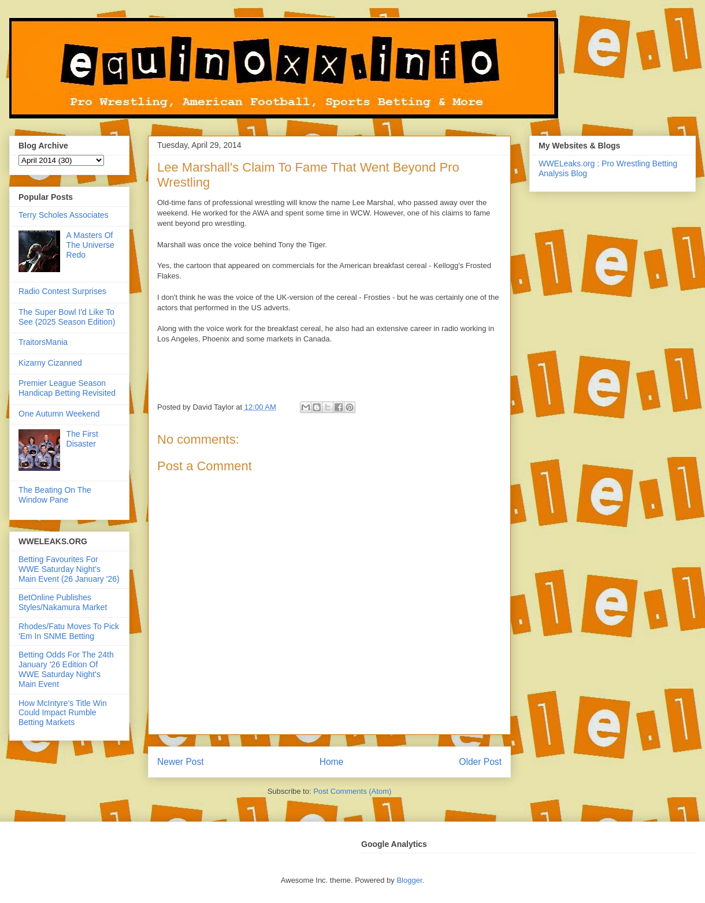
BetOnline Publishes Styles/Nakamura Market (62, 602)
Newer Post (180, 762)
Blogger (409, 880)
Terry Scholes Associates (63, 215)
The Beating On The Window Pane (54, 494)
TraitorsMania (43, 342)
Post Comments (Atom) (352, 791)
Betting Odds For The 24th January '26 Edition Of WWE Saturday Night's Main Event (66, 669)
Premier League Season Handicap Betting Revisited (67, 387)
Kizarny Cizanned (50, 362)
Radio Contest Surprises (62, 291)
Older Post (480, 762)
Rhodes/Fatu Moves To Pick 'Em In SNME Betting (68, 631)
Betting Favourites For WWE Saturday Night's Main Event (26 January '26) (69, 569)
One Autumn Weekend (59, 413)
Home (332, 762)
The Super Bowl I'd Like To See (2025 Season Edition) (66, 316)
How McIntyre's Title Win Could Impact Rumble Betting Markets (62, 712)
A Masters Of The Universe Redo (90, 245)
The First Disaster (82, 438)
